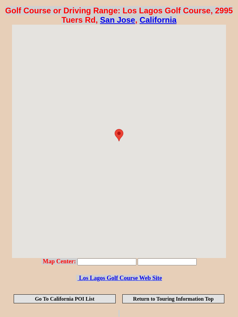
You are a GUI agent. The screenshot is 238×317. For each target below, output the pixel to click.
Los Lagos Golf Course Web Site (119, 278)
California (158, 19)
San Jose (117, 19)
